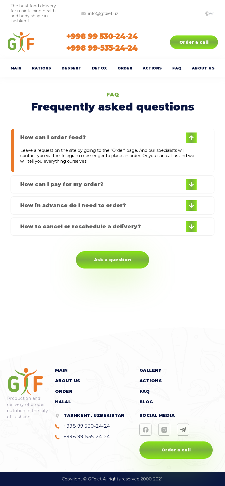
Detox (99, 68)
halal (63, 402)
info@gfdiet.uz (99, 13)
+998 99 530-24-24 (101, 36)
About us (203, 68)
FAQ (176, 68)
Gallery (150, 370)
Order (124, 68)
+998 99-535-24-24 (101, 48)
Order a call (194, 42)
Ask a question (112, 259)
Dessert (71, 68)
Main (16, 68)
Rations (41, 68)
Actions (152, 68)
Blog (146, 402)
